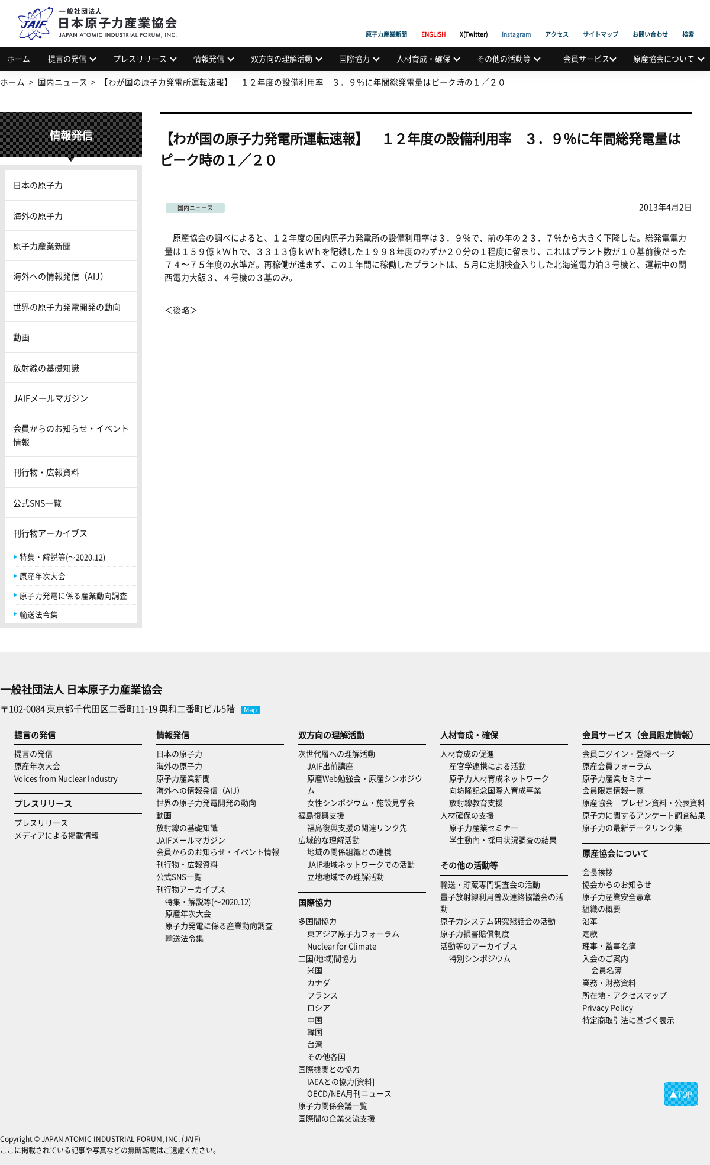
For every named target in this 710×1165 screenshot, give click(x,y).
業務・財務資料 (609, 982)
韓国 (314, 1031)
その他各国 (326, 1056)
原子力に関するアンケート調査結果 (643, 814)
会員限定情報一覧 (613, 790)
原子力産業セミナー (483, 827)
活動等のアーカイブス (478, 945)
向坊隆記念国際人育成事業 (495, 790)
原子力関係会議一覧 (332, 1105)
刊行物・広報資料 (46, 472)
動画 (21, 337)
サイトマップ (600, 21)
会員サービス (586, 58)
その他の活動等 (504, 58)
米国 (314, 970)
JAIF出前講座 (330, 765)
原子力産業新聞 (386, 21)
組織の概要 (601, 908)
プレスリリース (140, 58)
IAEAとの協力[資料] (341, 1081)
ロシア (318, 1007)
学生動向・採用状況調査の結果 (506, 839)
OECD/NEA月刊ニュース (349, 1093)
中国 (314, 1019)
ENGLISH (433, 21)
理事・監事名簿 (609, 945)
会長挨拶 (597, 871)
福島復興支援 (321, 814)
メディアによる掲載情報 (56, 835)
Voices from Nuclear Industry (66, 778)
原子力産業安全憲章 (616, 896)
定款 (590, 933)
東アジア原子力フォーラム (353, 933)
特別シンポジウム (480, 958)
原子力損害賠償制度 (474, 933)
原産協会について (664, 58)
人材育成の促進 (467, 753)
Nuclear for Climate (341, 945)
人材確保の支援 (467, 814)
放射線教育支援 (476, 802)
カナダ (318, 982)
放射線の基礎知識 (46, 368)
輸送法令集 (39, 614)
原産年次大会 (43, 575)
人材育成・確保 (423, 58)
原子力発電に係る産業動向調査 (73, 595)
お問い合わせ (650, 21)
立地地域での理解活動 (345, 876)
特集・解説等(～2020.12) (62, 556)
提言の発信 (67, 58)
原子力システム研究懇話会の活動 (498, 920)
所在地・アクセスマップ (624, 994)
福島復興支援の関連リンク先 (357, 827)
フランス (322, 994)
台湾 (314, 1044)
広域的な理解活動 (329, 839)
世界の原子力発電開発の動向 (67, 307)
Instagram (516, 21)
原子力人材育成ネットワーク (499, 778)
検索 (688, 21)
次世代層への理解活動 (336, 753)
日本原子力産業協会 (103, 10)
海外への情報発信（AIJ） (60, 276)
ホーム (18, 58)
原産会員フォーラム (616, 765)
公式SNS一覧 (37, 503)
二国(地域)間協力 (327, 958)
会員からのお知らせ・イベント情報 (71, 434)
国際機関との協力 (329, 1068)
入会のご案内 (605, 958)
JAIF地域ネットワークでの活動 (361, 864)
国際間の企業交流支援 (336, 1118)
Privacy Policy (607, 1007)
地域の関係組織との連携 (349, 851)
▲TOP (681, 1093)
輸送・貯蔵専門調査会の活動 (490, 884)
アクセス (557, 21)
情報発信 (208, 58)
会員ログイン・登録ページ (628, 753)
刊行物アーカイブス (50, 533)
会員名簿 (606, 970)
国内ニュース (195, 207)
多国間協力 (317, 920)
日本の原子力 (38, 185)
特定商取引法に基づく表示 (628, 1019)
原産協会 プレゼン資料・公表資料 (643, 802)
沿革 (590, 920)
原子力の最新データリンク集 (632, 827)
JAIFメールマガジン (50, 398)
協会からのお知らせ (616, 884)
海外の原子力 (38, 215)
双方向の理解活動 (281, 58)
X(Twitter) (474, 21)
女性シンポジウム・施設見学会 (361, 802)
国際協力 (354, 58)
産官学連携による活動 (487, 765)
